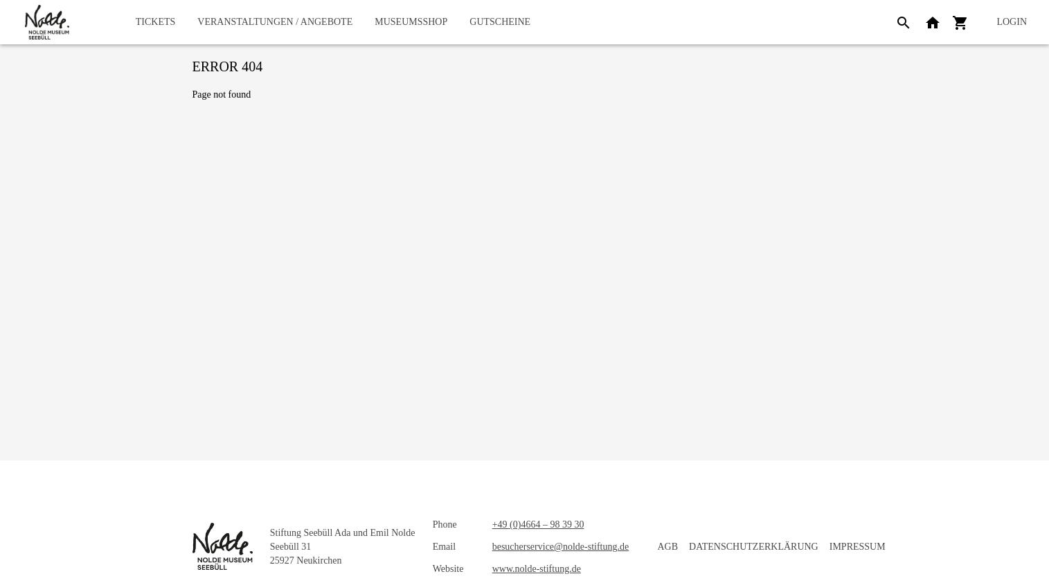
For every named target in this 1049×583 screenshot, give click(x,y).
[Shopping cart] (960, 22)
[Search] (903, 22)
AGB (668, 546)
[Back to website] (933, 22)
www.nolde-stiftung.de (536, 569)
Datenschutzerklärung (753, 546)
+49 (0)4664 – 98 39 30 (538, 524)
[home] (47, 22)
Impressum (858, 546)
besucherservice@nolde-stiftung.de (560, 546)
